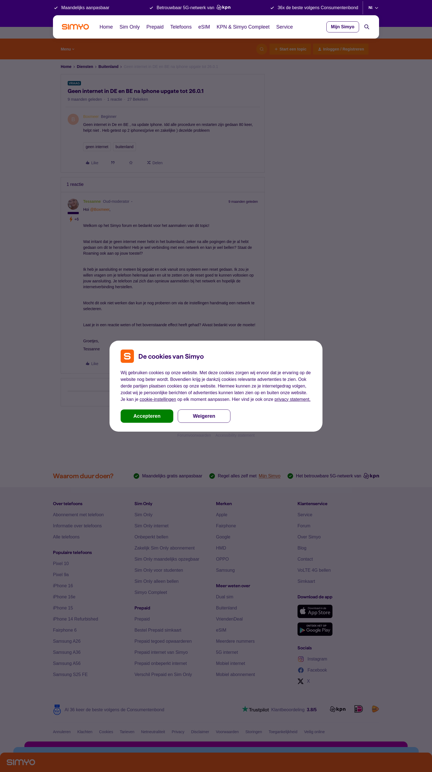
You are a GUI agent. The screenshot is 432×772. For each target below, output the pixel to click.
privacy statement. (293, 399)
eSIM (204, 27)
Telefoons (181, 27)
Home (106, 27)
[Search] (367, 27)
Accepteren (147, 416)
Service (284, 27)
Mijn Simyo (342, 26)
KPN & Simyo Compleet (243, 27)
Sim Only (130, 27)
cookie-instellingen (157, 399)
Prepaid (155, 27)
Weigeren (204, 416)
